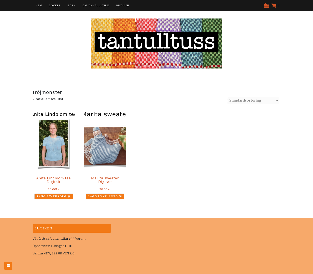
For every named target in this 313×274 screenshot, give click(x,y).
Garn (71, 5)
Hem (39, 5)
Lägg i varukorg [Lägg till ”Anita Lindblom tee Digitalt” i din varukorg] (52, 196)
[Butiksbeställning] (253, 100)
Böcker (55, 5)
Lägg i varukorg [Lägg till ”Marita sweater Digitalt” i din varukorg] (103, 196)
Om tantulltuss (96, 5)
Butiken (122, 5)
